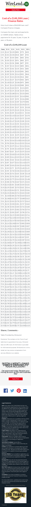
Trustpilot (4, 505)
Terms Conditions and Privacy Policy (15, 485)
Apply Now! (15, 379)
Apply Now (16, 10)
